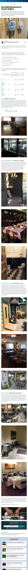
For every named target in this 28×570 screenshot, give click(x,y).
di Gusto (2, 79)
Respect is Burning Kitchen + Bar (7, 160)
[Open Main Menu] (1, 1)
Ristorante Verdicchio (3, 95)
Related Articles (6, 109)
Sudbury (15, 4)
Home (12, 4)
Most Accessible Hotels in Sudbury (11, 111)
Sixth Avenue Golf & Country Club (2, 90)
